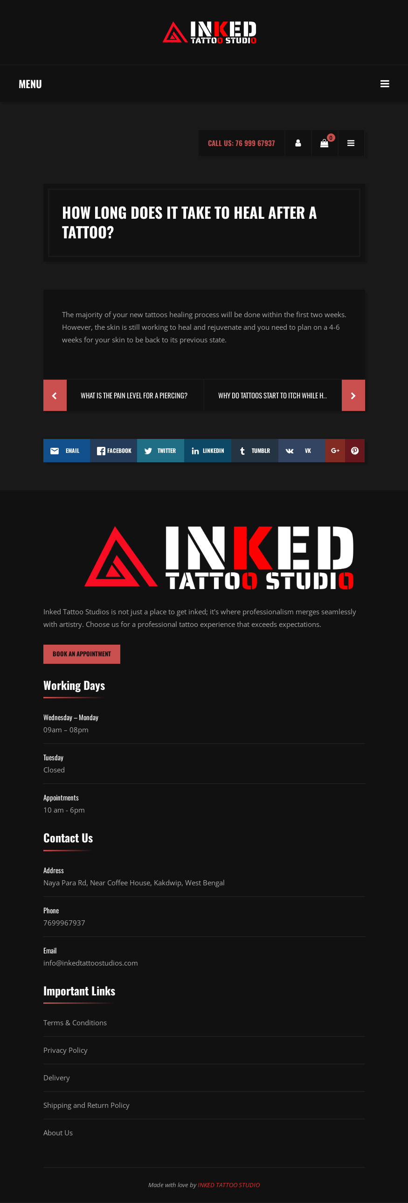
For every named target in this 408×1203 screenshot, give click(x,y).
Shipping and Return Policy (86, 1106)
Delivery (56, 1078)
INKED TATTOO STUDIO (229, 1186)
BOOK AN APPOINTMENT (83, 654)
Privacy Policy (65, 1051)
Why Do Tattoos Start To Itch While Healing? (281, 395)
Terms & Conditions (75, 1023)
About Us (58, 1133)
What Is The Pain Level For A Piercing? (134, 395)
